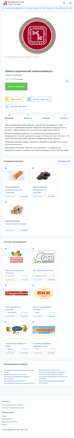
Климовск (10, 276)
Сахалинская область (26, 8)
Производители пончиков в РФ (49, 370)
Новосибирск (11, 312)
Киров (36, 312)
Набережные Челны (40, 276)
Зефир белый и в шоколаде (40, 191)
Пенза (36, 349)
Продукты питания (42, 8)
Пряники (49, 8)
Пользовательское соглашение (12, 405)
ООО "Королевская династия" (13, 308)
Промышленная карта (9, 422)
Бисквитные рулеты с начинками (14, 191)
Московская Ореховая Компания (14, 271)
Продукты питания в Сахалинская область (55, 8)
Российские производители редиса (51, 374)
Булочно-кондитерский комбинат (42, 308)
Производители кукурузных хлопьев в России (19, 383)
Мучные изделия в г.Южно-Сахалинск (63, 8)
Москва (9, 349)
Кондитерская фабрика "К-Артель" (16, 345)
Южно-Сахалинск (33, 8)
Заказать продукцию (16, 86)
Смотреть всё (64, 161)
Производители (7, 419)
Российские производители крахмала (52, 372)
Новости (5, 424)
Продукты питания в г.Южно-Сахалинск (57, 8)
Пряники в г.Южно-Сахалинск (68, 8)
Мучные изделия (44, 8)
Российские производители (14, 8)
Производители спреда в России (15, 381)
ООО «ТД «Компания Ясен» (43, 270)
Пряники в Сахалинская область (65, 8)
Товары (4, 416)
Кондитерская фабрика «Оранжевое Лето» (42, 345)
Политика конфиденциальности (13, 408)
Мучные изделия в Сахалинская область (60, 8)
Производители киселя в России (15, 374)
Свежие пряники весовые (16, 224)
